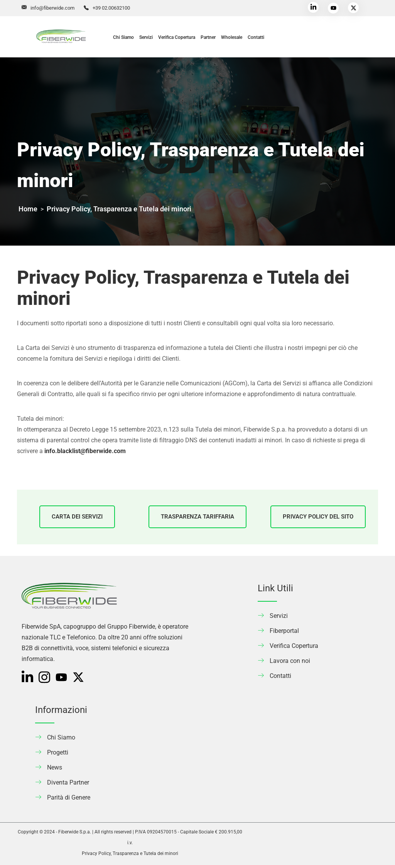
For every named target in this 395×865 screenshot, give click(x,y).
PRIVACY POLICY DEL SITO (318, 516)
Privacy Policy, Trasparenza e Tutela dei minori (130, 853)
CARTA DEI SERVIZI (77, 516)
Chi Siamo (123, 37)
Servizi (146, 37)
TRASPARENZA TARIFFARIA (197, 516)
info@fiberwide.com (52, 8)
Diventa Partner (68, 782)
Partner (208, 37)
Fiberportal (284, 630)
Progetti (57, 752)
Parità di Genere (68, 797)
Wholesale (231, 37)
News (54, 767)
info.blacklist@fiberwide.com (85, 451)
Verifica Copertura (176, 37)
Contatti (256, 37)
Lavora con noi (290, 660)
